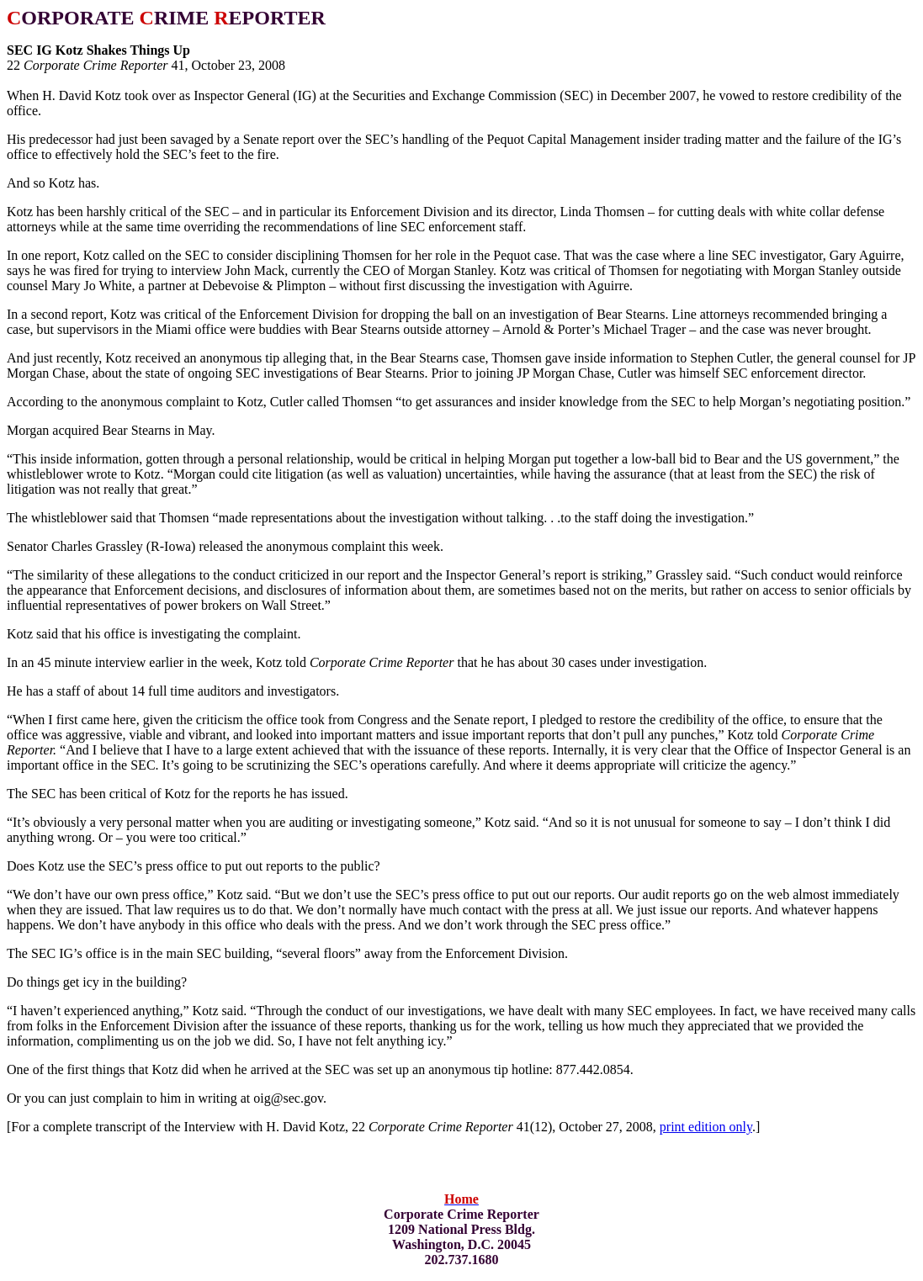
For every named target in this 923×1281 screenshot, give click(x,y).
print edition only (706, 1127)
